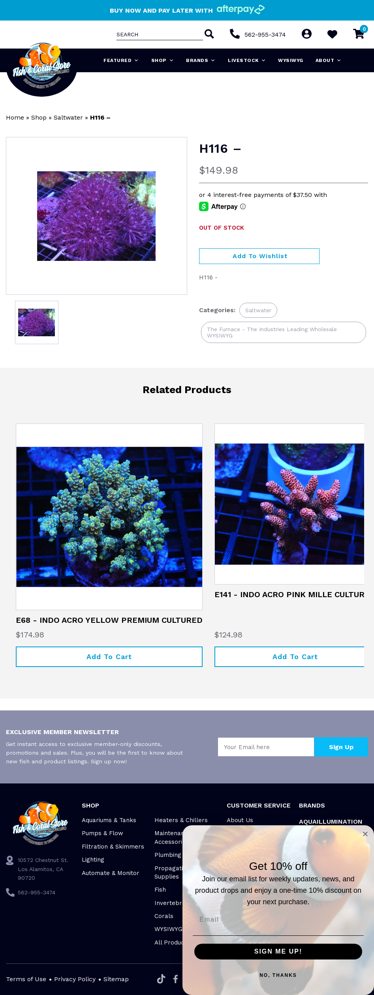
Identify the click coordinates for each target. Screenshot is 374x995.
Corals (163, 916)
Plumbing (167, 854)
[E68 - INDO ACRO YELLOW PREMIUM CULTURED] (109, 517)
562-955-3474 (265, 34)
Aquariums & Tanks (109, 820)
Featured (121, 60)
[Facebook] (175, 979)
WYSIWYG (290, 60)
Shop (162, 60)
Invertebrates (174, 903)
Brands (201, 60)
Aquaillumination (331, 821)
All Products (172, 942)
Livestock (247, 60)
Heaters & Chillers (181, 820)
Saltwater (68, 117)
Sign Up (341, 747)
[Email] (278, 920)
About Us (240, 820)
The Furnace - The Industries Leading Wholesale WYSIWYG (272, 332)
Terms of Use (26, 979)
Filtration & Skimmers (113, 846)
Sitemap (116, 979)
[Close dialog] (365, 834)
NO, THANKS (278, 975)
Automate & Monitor (110, 873)
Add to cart (109, 656)
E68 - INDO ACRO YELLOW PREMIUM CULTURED (109, 620)
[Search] (208, 34)
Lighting (93, 859)
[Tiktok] (161, 979)
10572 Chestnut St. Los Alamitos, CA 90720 (43, 869)
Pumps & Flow (102, 833)
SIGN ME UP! (278, 951)
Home (15, 117)
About (329, 60)
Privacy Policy (75, 979)
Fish (160, 889)
